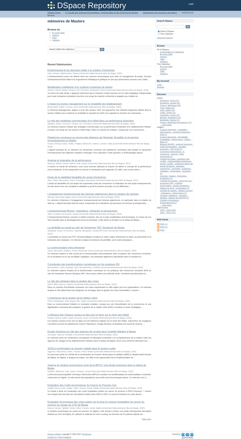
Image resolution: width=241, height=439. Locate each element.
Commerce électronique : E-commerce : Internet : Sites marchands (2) (172, 154)
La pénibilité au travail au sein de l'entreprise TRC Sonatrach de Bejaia (85, 227)
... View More (166, 125)
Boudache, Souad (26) (170, 103)
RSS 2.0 (163, 227)
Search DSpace (166, 31)
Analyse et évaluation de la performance (69, 160)
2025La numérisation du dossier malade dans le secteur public (81, 348)
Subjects (56, 40)
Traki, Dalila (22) (167, 108)
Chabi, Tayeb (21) (168, 112)
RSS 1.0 (163, 224)
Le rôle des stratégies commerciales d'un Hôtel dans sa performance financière (90, 120)
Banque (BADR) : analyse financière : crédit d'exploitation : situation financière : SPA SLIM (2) (176, 146)
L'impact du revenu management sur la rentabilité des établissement (84, 104)
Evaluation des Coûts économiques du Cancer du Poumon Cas (81, 385)
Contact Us (52, 437)
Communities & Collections (172, 52)
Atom (162, 230)
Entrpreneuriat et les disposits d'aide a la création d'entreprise (81, 70)
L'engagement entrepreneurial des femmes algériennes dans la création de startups (93, 194)
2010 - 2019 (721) (168, 212)
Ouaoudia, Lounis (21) (170, 115)
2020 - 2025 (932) (168, 210)
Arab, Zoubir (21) (167, 110)
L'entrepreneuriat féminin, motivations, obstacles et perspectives (82, 211)
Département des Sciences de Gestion (160, 13)
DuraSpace (86, 434)
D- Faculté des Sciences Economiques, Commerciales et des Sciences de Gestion (101, 13)
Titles (54, 38)
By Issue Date (58, 33)
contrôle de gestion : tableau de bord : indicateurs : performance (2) (176, 191)
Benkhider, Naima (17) (170, 120)
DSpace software (54, 434)
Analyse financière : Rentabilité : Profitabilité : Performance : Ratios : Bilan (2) (175, 139)
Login (191, 4)
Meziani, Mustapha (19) (170, 117)
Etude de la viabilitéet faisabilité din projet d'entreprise (76, 177)
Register (160, 87)
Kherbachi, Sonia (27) (169, 100)
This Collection (165, 34)
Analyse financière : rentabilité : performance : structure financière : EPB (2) (175, 132)
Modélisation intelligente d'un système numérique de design (80, 87)
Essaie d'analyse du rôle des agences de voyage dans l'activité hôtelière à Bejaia (91, 331)
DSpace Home (54, 13)
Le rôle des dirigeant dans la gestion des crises (73, 281)
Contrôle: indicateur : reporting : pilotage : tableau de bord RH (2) (174, 196)
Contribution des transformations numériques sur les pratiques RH (83, 264)
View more (146, 419)
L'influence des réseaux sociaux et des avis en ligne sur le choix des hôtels (88, 315)
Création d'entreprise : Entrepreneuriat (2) (170, 201)
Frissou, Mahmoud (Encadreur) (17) (176, 122)
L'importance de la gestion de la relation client (72, 298)
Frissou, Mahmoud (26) (170, 105)
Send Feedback (64, 437)
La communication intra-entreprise (66, 247)
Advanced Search (165, 38)
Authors (55, 35)
